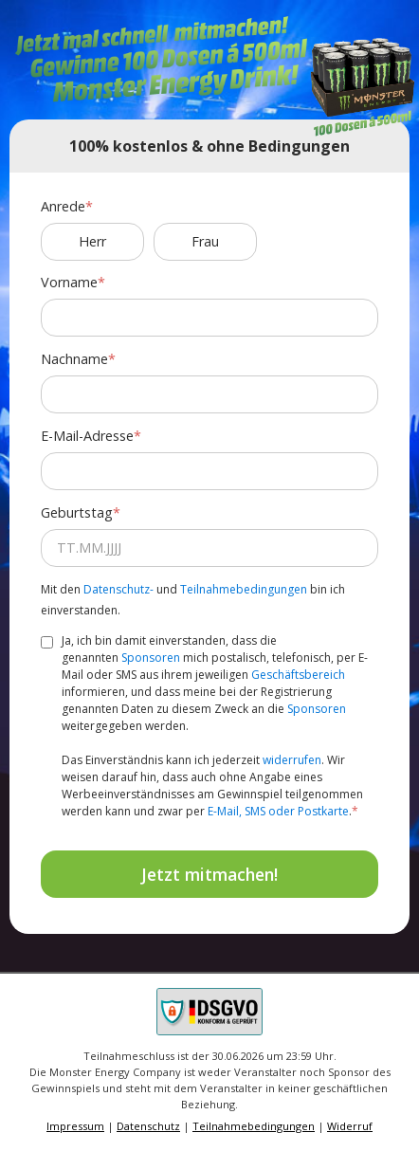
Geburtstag (77, 512)
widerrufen (292, 760)
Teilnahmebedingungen (243, 589)
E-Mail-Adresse (87, 436)
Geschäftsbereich (298, 675)
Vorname (69, 282)
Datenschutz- (118, 589)
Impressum (75, 1126)
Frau (205, 242)
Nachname (74, 359)
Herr (92, 242)
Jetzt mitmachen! (209, 874)
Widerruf (350, 1126)
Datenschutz (148, 1126)
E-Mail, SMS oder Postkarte (278, 811)
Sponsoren (150, 657)
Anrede (63, 206)
